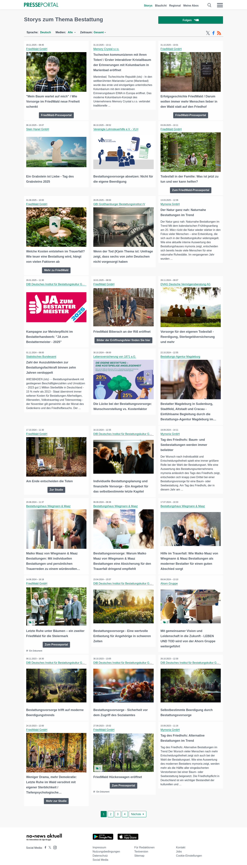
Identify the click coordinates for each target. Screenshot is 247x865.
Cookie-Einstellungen (189, 852)
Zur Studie (56, 488)
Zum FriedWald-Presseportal (190, 189)
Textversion (141, 848)
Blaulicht (161, 5)
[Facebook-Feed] (213, 34)
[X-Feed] (208, 34)
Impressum (99, 844)
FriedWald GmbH (37, 49)
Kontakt (180, 844)
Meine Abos (191, 5)
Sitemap (139, 852)
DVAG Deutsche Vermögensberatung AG (186, 283)
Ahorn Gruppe (169, 581)
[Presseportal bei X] (48, 844)
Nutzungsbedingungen (106, 848)
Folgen (191, 20)
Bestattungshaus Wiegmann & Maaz (49, 504)
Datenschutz (100, 852)
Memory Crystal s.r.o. (107, 49)
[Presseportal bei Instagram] (54, 844)
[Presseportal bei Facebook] (44, 844)
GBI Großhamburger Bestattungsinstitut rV (119, 204)
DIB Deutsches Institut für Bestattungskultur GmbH (57, 283)
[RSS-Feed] (219, 34)
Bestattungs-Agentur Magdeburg (181, 355)
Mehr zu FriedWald (56, 269)
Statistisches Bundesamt (42, 355)
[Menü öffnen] (220, 5)
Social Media (100, 856)
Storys (148, 5)
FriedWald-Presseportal (56, 115)
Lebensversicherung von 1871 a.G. (115, 355)
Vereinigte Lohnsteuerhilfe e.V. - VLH (116, 129)
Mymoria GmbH (170, 204)
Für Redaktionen (144, 844)
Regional (175, 5)
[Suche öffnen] (209, 5)
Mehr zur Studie (56, 797)
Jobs (179, 848)
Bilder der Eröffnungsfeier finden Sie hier (123, 339)
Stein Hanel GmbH (38, 129)
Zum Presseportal (56, 642)
